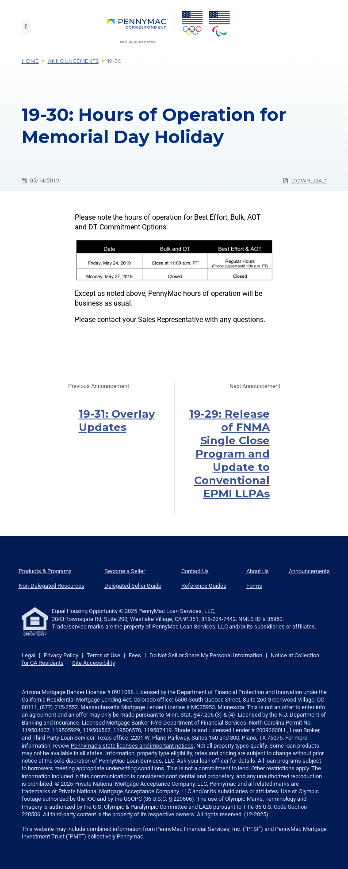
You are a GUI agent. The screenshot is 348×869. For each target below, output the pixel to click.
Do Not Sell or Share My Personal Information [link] (205, 655)
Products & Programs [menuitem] (45, 571)
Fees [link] (135, 655)
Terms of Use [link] (103, 655)
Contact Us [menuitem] (195, 571)
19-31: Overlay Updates (117, 420)
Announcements (73, 61)
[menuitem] (141, 27)
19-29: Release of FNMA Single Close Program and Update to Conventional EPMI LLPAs (229, 453)
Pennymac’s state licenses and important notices (132, 745)
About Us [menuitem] (257, 571)
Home (30, 61)
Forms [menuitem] (254, 585)
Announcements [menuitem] (309, 571)
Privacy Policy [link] (61, 655)
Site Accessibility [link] (93, 663)
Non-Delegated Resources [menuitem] (51, 585)
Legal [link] (28, 655)
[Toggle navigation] (26, 27)
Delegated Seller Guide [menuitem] (132, 585)
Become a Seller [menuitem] (124, 571)
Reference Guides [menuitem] (203, 585)
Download (305, 180)
